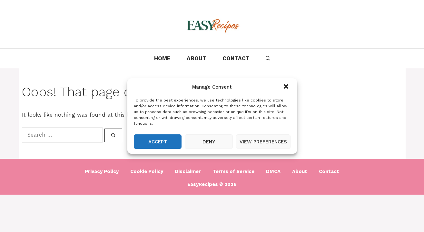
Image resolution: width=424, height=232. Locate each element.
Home (162, 58)
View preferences (263, 142)
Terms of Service (233, 171)
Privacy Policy (102, 171)
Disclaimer (188, 171)
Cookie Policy (146, 171)
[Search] (113, 135)
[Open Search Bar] (268, 58)
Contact (236, 58)
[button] (287, 87)
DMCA (273, 171)
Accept (157, 142)
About (196, 58)
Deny (208, 142)
